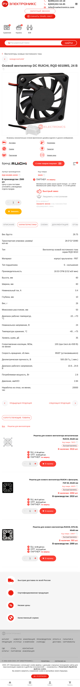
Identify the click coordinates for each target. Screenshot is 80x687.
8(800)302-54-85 (54, 4)
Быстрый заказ (50, 191)
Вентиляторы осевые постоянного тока (23, 54)
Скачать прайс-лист (40, 16)
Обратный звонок (40, 11)
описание (8, 225)
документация (60, 225)
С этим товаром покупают (49, 163)
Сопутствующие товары (16, 418)
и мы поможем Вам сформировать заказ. (57, 203)
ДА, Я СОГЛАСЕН (40, 676)
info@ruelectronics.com (59, 7)
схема (44, 225)
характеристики (28, 225)
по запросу (51, 180)
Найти (69, 43)
